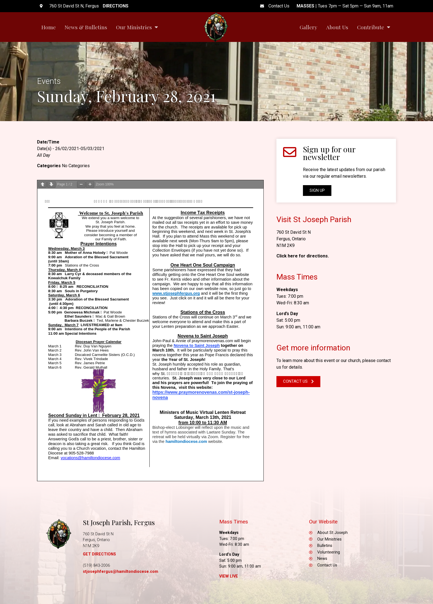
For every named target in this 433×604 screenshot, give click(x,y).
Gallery (308, 27)
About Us (337, 27)
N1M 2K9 (285, 245)
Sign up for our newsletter (329, 153)
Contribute (373, 27)
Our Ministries (137, 27)
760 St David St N (293, 232)
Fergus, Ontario (291, 238)
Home (48, 27)
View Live (228, 576)
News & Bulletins (86, 27)
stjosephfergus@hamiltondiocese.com (120, 571)
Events (49, 81)
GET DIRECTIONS (99, 554)
